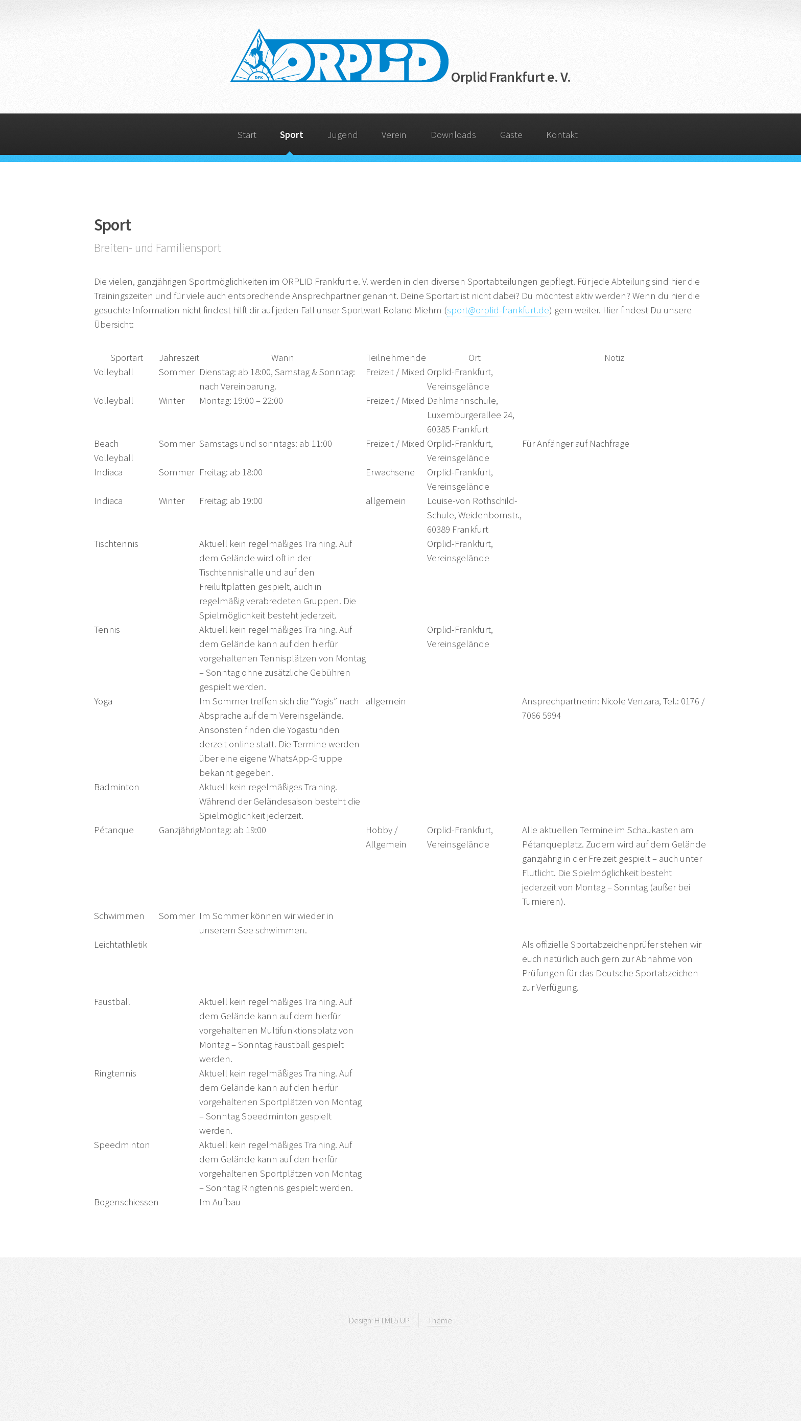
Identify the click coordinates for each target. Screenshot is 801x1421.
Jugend (342, 135)
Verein (394, 135)
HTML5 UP (392, 1320)
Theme (440, 1320)
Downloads (453, 135)
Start (247, 135)
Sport (291, 135)
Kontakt (562, 135)
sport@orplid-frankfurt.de (498, 310)
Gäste (511, 135)
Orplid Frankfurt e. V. (400, 76)
